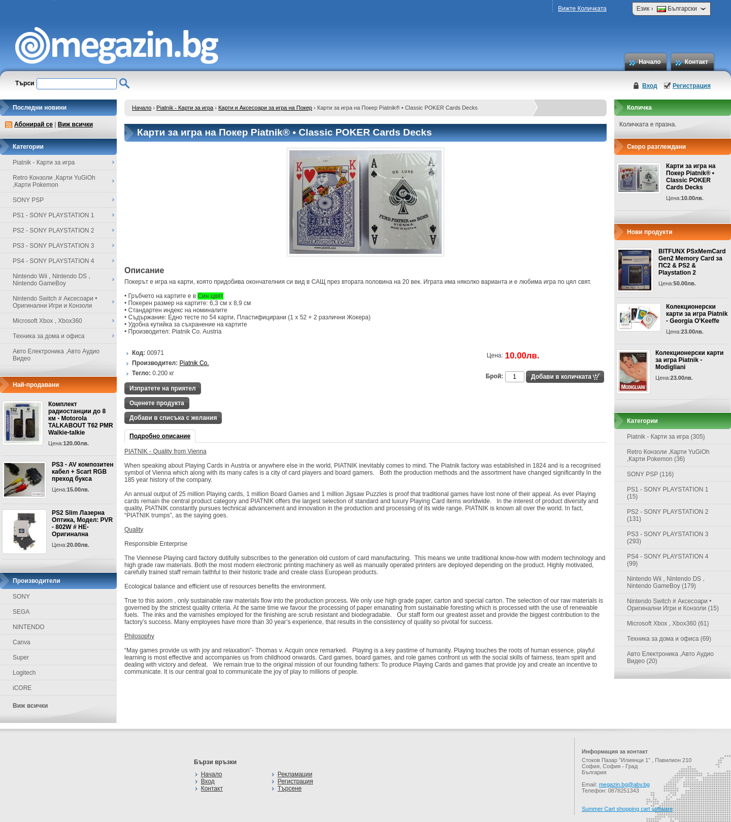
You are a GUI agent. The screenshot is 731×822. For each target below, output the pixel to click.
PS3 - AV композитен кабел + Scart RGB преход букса (82, 471)
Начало (649, 61)
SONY (21, 596)
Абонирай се (33, 124)
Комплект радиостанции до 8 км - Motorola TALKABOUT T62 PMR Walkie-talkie (80, 418)
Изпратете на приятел (162, 388)
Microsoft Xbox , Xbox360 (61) (668, 623)
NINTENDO (29, 627)
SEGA (21, 611)
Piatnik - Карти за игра (184, 108)
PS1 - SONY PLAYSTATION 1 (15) (668, 493)
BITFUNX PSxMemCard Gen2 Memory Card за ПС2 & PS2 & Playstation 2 (692, 262)
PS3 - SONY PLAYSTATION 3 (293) (668, 538)
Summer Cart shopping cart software (627, 809)
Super (21, 657)
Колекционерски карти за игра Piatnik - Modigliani (689, 360)
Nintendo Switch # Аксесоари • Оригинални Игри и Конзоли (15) (673, 605)
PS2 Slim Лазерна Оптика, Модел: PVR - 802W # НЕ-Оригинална (82, 523)
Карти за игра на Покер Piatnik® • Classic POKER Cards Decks (690, 176)
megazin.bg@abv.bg (624, 784)
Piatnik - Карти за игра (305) (666, 436)
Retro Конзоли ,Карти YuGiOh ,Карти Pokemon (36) (668, 455)
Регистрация (692, 85)
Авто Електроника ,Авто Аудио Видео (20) (670, 657)
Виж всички (75, 124)
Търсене (290, 788)
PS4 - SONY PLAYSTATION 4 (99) (668, 560)
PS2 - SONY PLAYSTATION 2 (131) (668, 515)
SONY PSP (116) (650, 474)
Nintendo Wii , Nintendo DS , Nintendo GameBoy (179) (666, 582)
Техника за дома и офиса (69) (669, 638)
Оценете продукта (156, 403)
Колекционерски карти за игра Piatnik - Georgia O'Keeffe (696, 313)
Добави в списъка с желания (173, 417)
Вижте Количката (582, 8)
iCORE (22, 688)
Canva (21, 642)
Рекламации (295, 774)
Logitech (24, 672)
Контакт (696, 61)
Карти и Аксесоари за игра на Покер (265, 108)
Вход (649, 85)
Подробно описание (159, 436)
